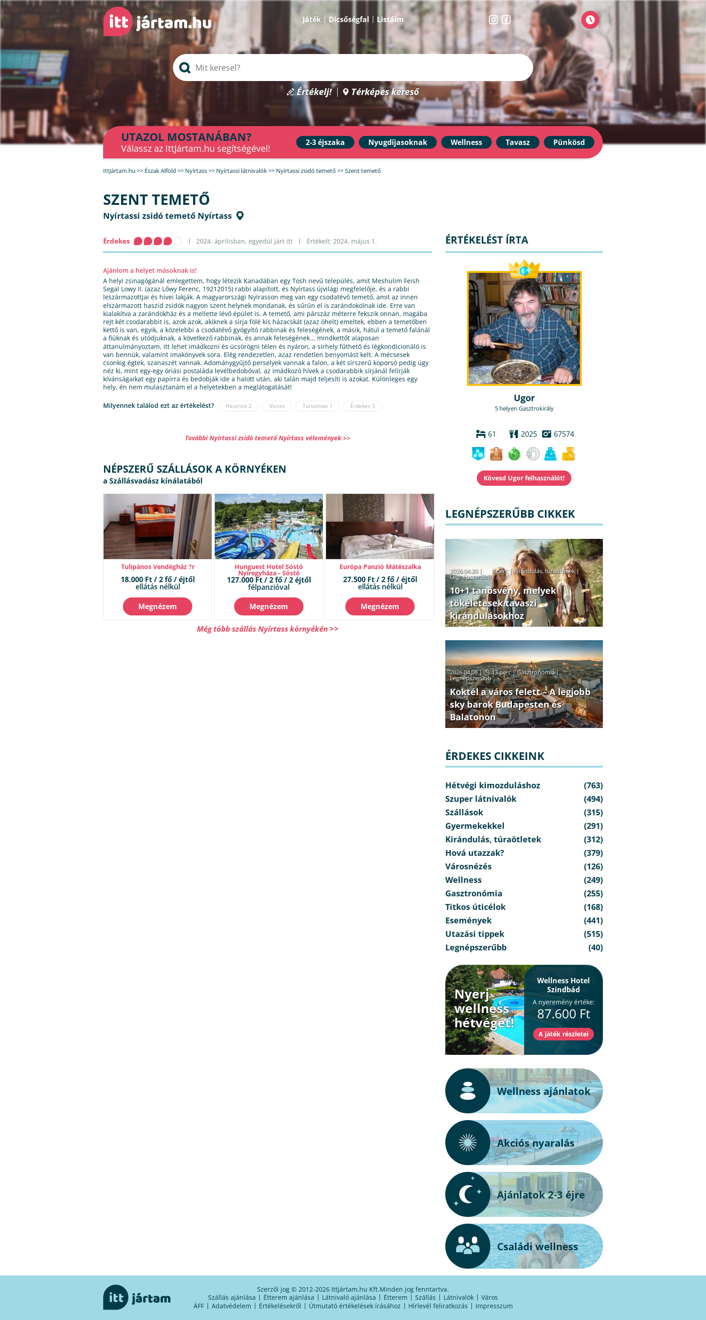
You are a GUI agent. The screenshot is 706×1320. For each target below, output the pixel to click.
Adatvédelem (231, 1306)
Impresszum (494, 1306)
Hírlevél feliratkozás (438, 1306)
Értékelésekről (280, 1306)
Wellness (466, 142)
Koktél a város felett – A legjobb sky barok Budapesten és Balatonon (520, 704)
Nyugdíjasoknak (397, 142)
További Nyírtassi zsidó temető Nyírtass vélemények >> (267, 438)
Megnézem (157, 606)
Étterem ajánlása (288, 1297)
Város (489, 1297)
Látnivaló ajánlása (349, 1297)
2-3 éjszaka (325, 142)
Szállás (425, 1297)
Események (468, 920)
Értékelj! (314, 92)
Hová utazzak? (474, 853)
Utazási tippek (474, 934)
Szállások (464, 812)
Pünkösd (569, 142)
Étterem (395, 1297)
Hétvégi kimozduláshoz (492, 785)
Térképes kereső (385, 92)
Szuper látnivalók (480, 799)
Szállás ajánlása (232, 1297)
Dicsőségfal (349, 19)
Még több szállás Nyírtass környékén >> (268, 629)
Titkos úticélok (475, 907)
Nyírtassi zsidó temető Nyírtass (167, 215)
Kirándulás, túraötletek (544, 571)
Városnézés (468, 866)
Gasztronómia (536, 672)
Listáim (390, 19)
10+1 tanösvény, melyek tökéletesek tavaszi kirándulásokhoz (503, 603)
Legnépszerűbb (470, 577)
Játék (312, 19)
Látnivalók (459, 1297)
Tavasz (518, 142)
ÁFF (199, 1306)
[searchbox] (353, 67)
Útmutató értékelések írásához (355, 1306)
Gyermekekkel (475, 826)
